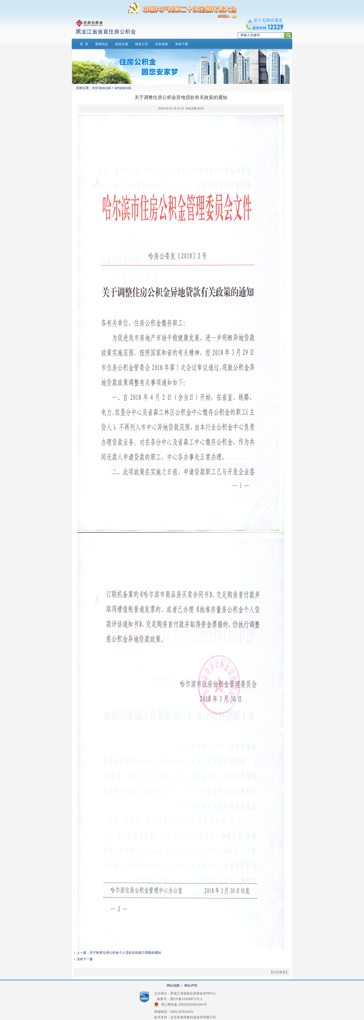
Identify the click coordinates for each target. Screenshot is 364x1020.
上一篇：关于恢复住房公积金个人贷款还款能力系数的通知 (119, 952)
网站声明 (190, 985)
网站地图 (173, 985)
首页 (95, 88)
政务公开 (141, 44)
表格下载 (181, 44)
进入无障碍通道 (268, 20)
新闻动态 (101, 44)
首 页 (84, 44)
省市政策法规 (122, 88)
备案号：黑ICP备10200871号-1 (179, 999)
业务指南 (161, 44)
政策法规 (121, 44)
